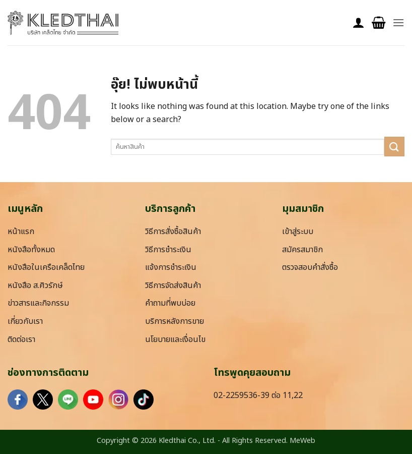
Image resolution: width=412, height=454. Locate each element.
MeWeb (302, 440)
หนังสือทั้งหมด (31, 250)
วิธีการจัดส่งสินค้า (173, 285)
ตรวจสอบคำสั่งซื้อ (310, 267)
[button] (378, 23)
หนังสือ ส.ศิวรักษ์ (35, 285)
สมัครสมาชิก (302, 250)
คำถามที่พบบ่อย (170, 303)
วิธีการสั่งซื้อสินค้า (173, 231)
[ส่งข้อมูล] (394, 146)
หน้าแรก (21, 231)
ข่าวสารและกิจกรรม (38, 303)
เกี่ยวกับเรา (25, 321)
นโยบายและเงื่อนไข (175, 339)
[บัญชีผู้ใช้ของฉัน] (359, 23)
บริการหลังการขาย (174, 321)
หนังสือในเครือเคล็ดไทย (46, 267)
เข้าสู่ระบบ (297, 231)
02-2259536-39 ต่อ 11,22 (258, 395)
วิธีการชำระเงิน (168, 250)
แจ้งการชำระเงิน (170, 267)
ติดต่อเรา (21, 339)
